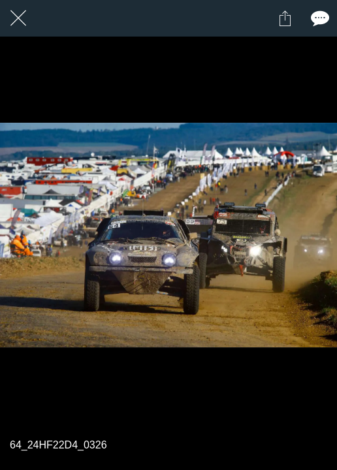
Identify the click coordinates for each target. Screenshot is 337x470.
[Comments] (318, 18)
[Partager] (284, 18)
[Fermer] (18, 18)
